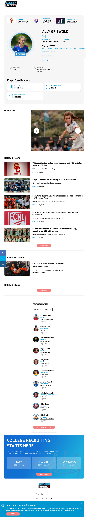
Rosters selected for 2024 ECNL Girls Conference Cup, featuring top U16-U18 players (54, 229)
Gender (36, 309)
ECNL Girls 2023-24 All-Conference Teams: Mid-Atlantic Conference (55, 213)
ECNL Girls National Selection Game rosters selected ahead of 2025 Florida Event (57, 197)
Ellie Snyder (44, 415)
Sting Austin (44, 363)
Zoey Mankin (45, 360)
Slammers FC (44, 408)
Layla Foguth (45, 349)
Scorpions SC (45, 341)
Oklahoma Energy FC (47, 419)
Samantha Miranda (47, 337)
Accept (12, 514)
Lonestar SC (44, 374)
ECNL (34, 186)
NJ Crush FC (44, 396)
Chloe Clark (44, 404)
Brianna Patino (45, 315)
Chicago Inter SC (46, 385)
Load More (44, 245)
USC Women (23, 22)
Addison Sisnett (46, 382)
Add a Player (44, 474)
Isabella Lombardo (47, 393)
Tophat (42, 330)
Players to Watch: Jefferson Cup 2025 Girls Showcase (54, 179)
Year (46, 309)
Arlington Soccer (47, 22)
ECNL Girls (72, 22)
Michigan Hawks (45, 352)
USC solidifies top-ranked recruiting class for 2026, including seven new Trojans (57, 164)
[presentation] (36, 131)
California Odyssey (47, 319)
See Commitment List (44, 427)
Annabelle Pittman (47, 371)
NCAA (34, 172)
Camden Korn (45, 326)
